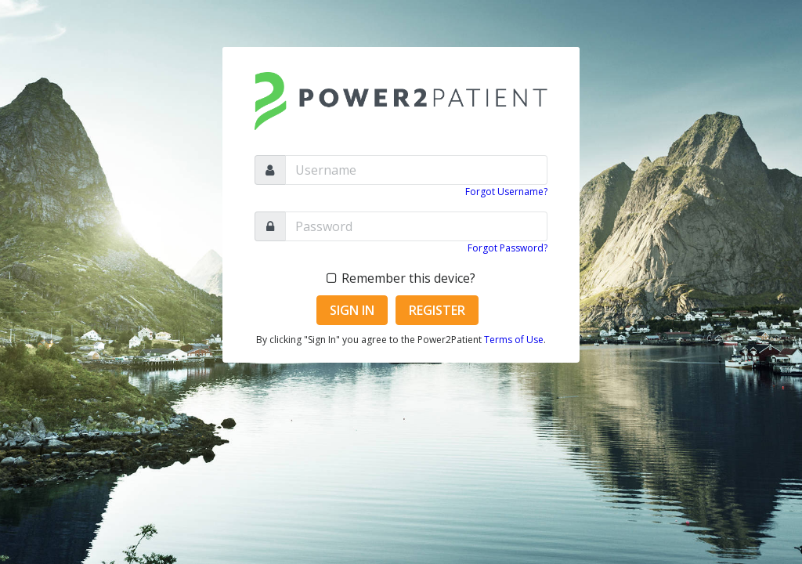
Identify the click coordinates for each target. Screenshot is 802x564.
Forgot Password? (507, 248)
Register (437, 310)
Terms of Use (514, 339)
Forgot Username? (506, 191)
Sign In (352, 310)
